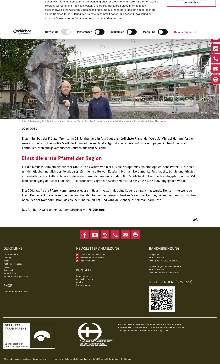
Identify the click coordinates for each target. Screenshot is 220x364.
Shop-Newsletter (87, 260)
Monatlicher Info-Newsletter (92, 254)
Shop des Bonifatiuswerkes (15, 291)
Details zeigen (182, 51)
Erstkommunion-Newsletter (92, 257)
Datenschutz (70, 359)
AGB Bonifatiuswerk (113, 359)
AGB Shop (98, 359)
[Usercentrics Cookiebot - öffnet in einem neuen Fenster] (22, 51)
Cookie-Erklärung (85, 359)
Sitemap (127, 359)
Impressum (58, 359)
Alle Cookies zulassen (191, 8)
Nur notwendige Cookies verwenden (191, 20)
